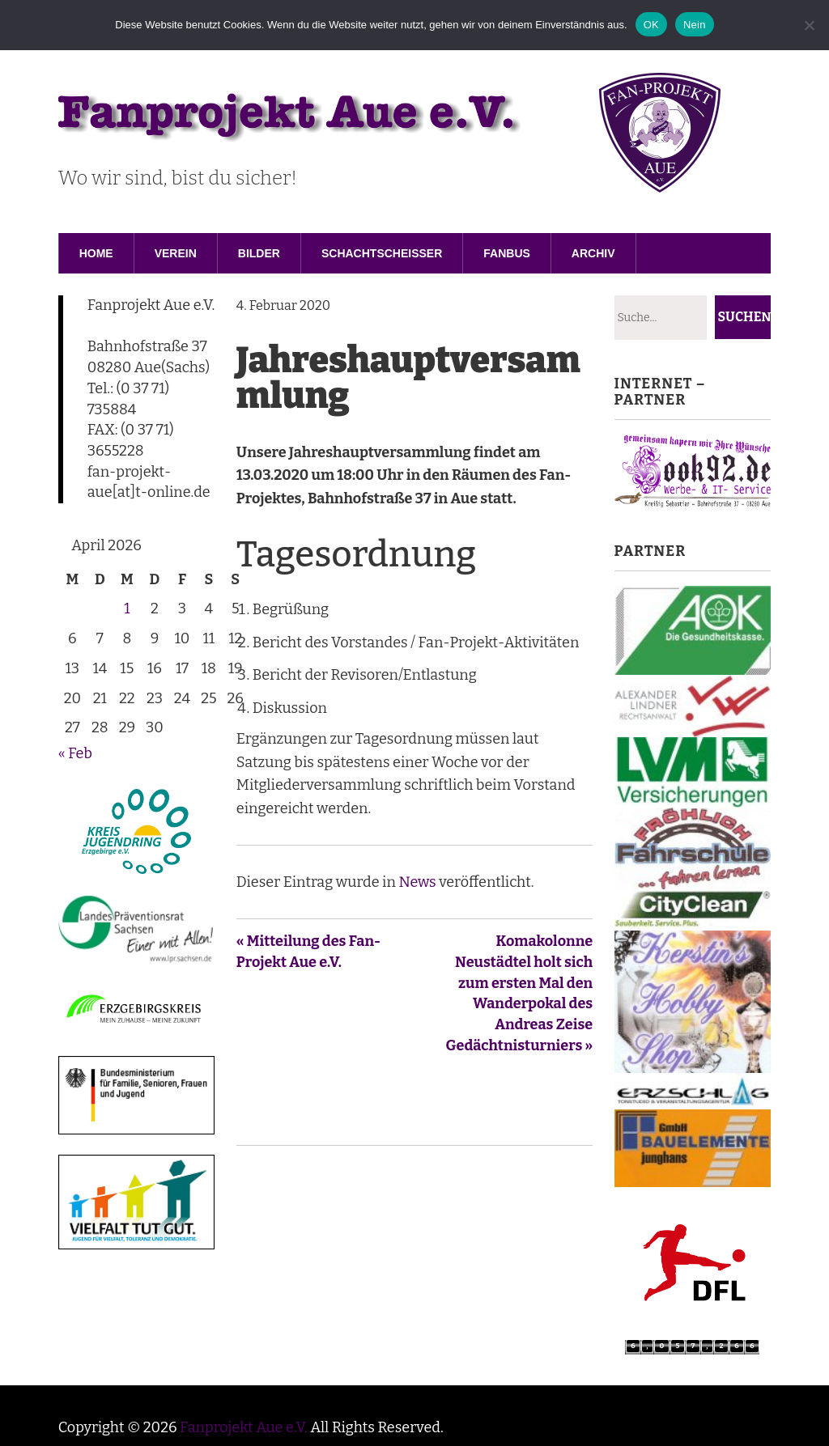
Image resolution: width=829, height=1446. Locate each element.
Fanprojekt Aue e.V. (244, 1427)
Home (96, 253)
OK (651, 25)
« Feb (75, 753)
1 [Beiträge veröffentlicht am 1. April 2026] (127, 608)
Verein (176, 253)
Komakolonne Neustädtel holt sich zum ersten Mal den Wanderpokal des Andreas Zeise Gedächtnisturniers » (519, 993)
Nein (694, 25)
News (417, 882)
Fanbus (506, 253)
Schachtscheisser (381, 253)
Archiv (593, 253)
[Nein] (809, 25)
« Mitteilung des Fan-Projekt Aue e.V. (308, 951)
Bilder (259, 253)
